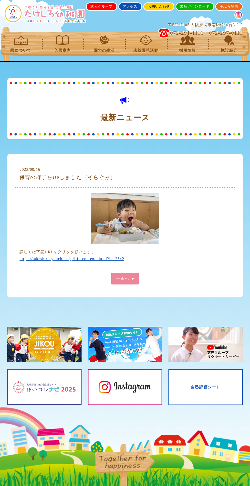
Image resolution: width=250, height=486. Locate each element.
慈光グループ (101, 6)
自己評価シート (205, 387)
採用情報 (187, 43)
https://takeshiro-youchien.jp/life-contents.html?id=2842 (72, 259)
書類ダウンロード (195, 6)
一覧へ (122, 278)
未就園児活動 (145, 43)
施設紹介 (229, 43)
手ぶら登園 (229, 6)
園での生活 (104, 43)
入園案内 (62, 43)
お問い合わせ (159, 6)
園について (20, 43)
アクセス (130, 6)
